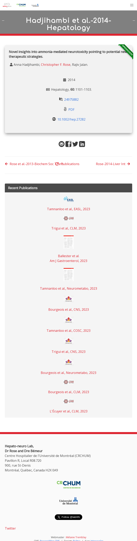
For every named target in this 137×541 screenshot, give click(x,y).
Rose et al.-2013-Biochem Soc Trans (34, 164)
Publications (67, 164)
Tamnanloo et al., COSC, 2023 (68, 330)
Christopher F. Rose (55, 64)
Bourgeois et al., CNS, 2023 (68, 309)
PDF (71, 109)
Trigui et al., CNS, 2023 (68, 351)
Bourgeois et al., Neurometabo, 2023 (68, 372)
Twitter (10, 528)
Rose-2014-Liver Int (113, 164)
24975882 (71, 99)
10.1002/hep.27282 (71, 119)
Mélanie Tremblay (76, 537)
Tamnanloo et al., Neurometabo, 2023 (68, 288)
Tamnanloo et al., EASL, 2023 (68, 209)
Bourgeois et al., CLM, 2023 (68, 392)
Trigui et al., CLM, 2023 (68, 228)
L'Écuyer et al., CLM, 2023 (68, 411)
